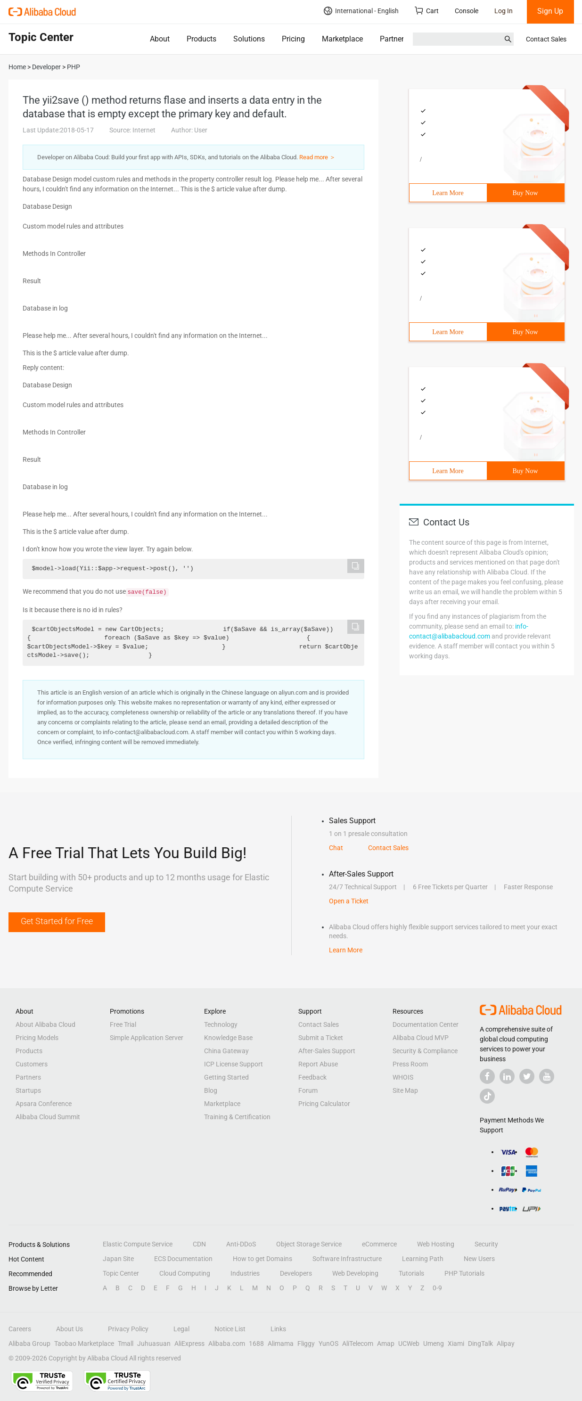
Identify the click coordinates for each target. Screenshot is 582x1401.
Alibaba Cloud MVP (421, 1037)
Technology (221, 1024)
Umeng (433, 1343)
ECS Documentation (183, 1258)
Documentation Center (426, 1024)
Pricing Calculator (324, 1103)
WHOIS (403, 1077)
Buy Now (525, 193)
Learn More (447, 193)
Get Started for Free (57, 921)
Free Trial (123, 1024)
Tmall (125, 1343)
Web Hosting (435, 1244)
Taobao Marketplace (84, 1343)
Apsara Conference (44, 1103)
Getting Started (226, 1077)
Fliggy (306, 1343)
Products (201, 38)
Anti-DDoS (241, 1244)
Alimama (281, 1343)
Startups (28, 1090)
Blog (210, 1090)
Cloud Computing (184, 1273)
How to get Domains (262, 1258)
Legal (181, 1329)
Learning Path (422, 1258)
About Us (69, 1329)
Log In (503, 11)
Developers (296, 1273)
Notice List (230, 1329)
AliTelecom (357, 1343)
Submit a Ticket (320, 1037)
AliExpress (189, 1343)
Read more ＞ (317, 157)
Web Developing (355, 1273)
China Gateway (226, 1051)
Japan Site (118, 1258)
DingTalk (480, 1343)
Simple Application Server (146, 1037)
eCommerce (379, 1244)
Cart (427, 11)
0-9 (437, 1288)
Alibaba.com (226, 1343)
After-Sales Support (326, 1051)
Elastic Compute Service (137, 1244)
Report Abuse (318, 1064)
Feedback (312, 1077)
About (160, 38)
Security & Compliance (425, 1051)
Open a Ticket (349, 901)
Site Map (405, 1090)
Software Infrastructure (347, 1258)
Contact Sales (546, 39)
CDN (199, 1244)
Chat (336, 848)
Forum (308, 1090)
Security (486, 1244)
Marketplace (342, 38)
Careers (19, 1329)
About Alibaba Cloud (45, 1024)
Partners (394, 38)
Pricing (293, 38)
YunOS (328, 1343)
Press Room (410, 1064)
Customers (32, 1064)
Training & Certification (237, 1117)
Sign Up (550, 11)
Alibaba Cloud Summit (48, 1117)
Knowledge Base (228, 1037)
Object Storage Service (309, 1244)
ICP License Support (233, 1064)
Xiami (456, 1343)
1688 (256, 1343)
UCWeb (408, 1343)
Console (466, 11)
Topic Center (121, 1273)
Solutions (249, 38)
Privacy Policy (128, 1329)
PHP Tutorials (464, 1273)
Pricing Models (37, 1037)
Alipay (506, 1343)
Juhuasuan (154, 1343)
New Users (479, 1258)
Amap (385, 1343)
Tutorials (411, 1273)
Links (278, 1329)
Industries (245, 1273)
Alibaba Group (29, 1343)
